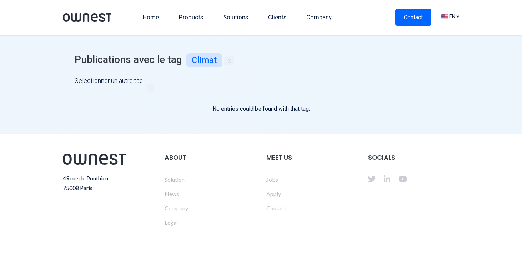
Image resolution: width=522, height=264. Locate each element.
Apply (273, 193)
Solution (175, 179)
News (172, 193)
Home (151, 17)
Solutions (235, 17)
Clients (277, 17)
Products (191, 17)
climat (204, 60)
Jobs (272, 179)
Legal (171, 222)
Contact (413, 17)
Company (319, 17)
